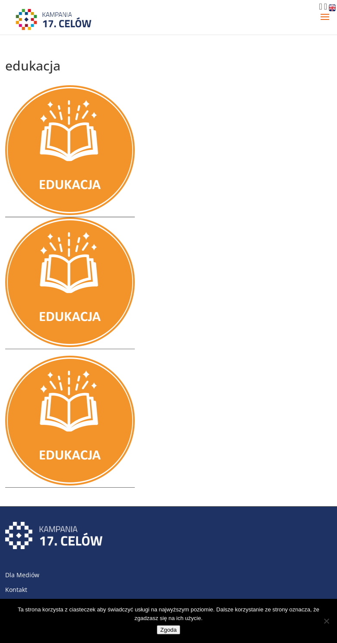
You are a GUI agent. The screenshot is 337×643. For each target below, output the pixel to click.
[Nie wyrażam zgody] (326, 621)
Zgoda (168, 630)
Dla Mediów (22, 575)
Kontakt (16, 589)
